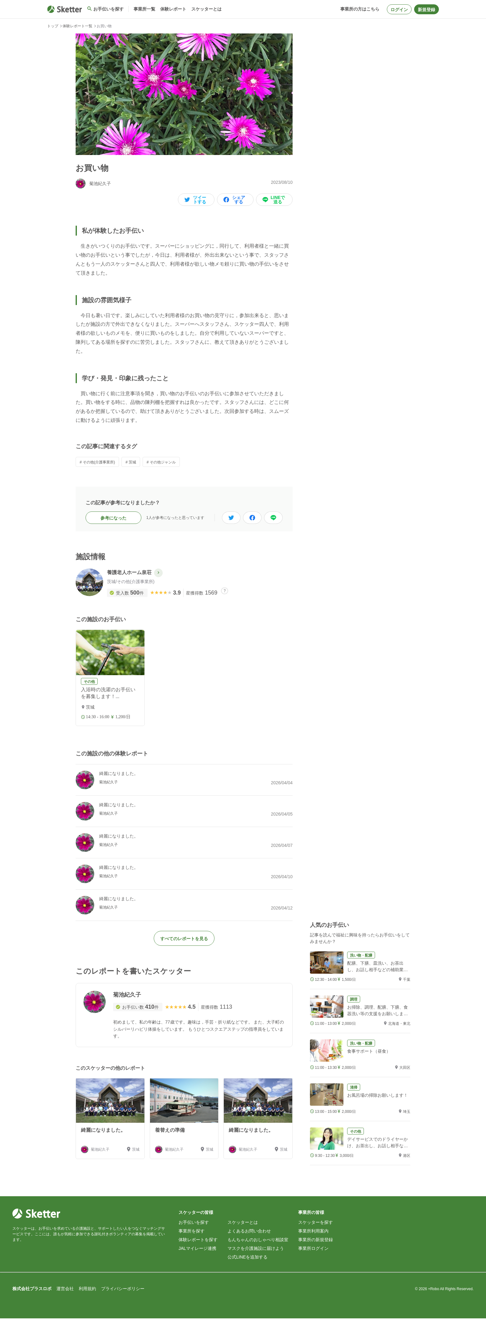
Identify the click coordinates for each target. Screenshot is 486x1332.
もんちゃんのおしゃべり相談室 (258, 1253)
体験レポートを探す (198, 1253)
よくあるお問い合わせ (249, 1244)
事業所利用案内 (313, 1244)
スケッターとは (243, 1235)
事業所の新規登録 (315, 1253)
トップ (52, 26)
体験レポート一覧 (77, 26)
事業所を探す (192, 1244)
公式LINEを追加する (247, 1270)
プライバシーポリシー (122, 1302)
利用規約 (87, 1302)
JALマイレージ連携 (197, 1261)
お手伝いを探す (194, 1235)
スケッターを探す (315, 1235)
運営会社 (65, 1302)
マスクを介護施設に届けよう (256, 1261)
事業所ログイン (313, 1261)
